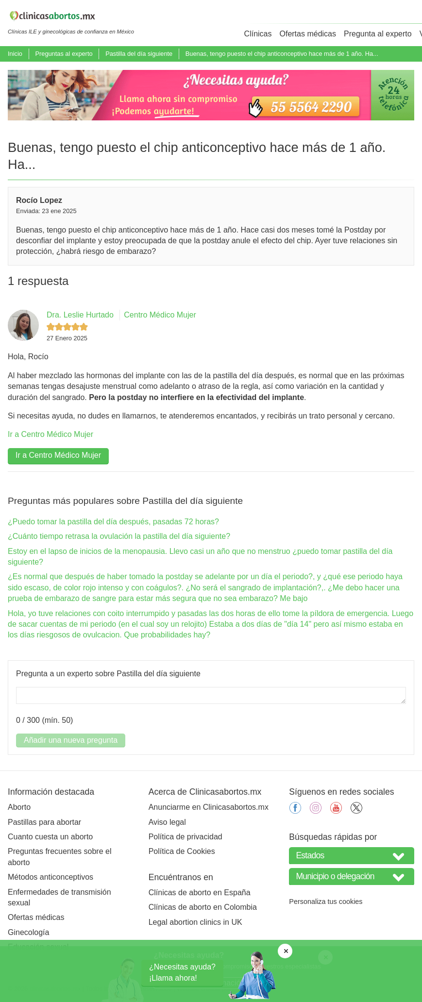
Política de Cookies (182, 851)
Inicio (15, 53)
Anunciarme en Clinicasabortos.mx (209, 807)
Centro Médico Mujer (160, 315)
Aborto (19, 807)
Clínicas (258, 34)
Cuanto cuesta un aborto (50, 837)
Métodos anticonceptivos (50, 877)
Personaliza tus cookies (325, 901)
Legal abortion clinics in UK (195, 922)
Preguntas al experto (63, 53)
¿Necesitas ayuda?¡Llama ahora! (182, 972)
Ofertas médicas (308, 34)
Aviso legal (167, 822)
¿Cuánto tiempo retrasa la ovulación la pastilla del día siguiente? (119, 536)
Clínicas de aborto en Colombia (203, 907)
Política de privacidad (185, 837)
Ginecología (28, 932)
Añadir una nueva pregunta (71, 740)
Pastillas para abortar (44, 822)
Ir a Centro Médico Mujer (50, 434)
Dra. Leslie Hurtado (80, 315)
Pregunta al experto (378, 34)
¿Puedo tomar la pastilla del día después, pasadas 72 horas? (113, 522)
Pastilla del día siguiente (138, 53)
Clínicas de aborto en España (200, 892)
